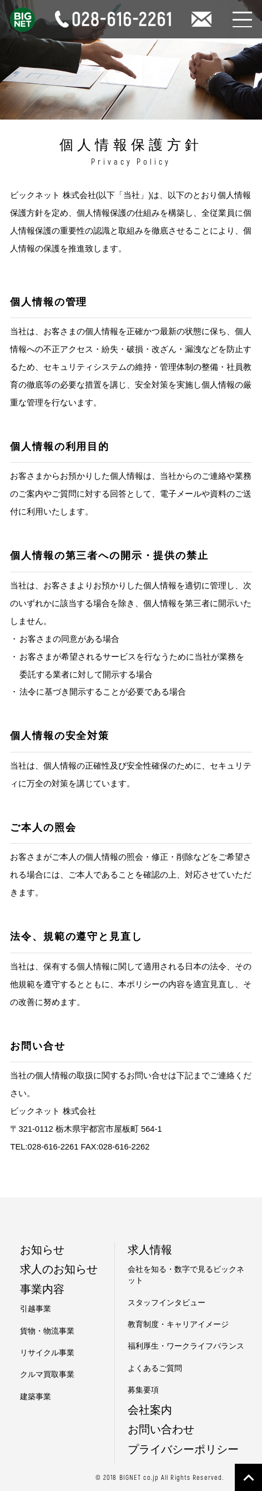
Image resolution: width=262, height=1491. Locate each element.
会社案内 (150, 1410)
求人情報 (150, 1250)
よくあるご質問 (155, 1368)
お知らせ (42, 1250)
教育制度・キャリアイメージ (178, 1324)
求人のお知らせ (59, 1269)
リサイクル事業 (47, 1353)
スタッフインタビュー (166, 1303)
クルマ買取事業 (47, 1374)
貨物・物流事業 (47, 1331)
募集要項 (143, 1390)
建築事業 (35, 1397)
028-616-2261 (53, 1146)
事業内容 (42, 1289)
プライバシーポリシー (183, 1449)
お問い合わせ (161, 1429)
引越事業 (35, 1309)
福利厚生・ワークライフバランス (186, 1346)
